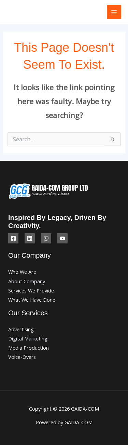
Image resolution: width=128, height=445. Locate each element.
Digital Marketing (27, 338)
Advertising (21, 329)
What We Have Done (31, 299)
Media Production (28, 347)
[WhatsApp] (46, 238)
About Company (26, 281)
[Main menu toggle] (114, 12)
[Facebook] (13, 238)
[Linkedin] (30, 238)
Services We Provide (31, 290)
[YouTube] (62, 238)
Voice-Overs (22, 356)
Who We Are (22, 271)
